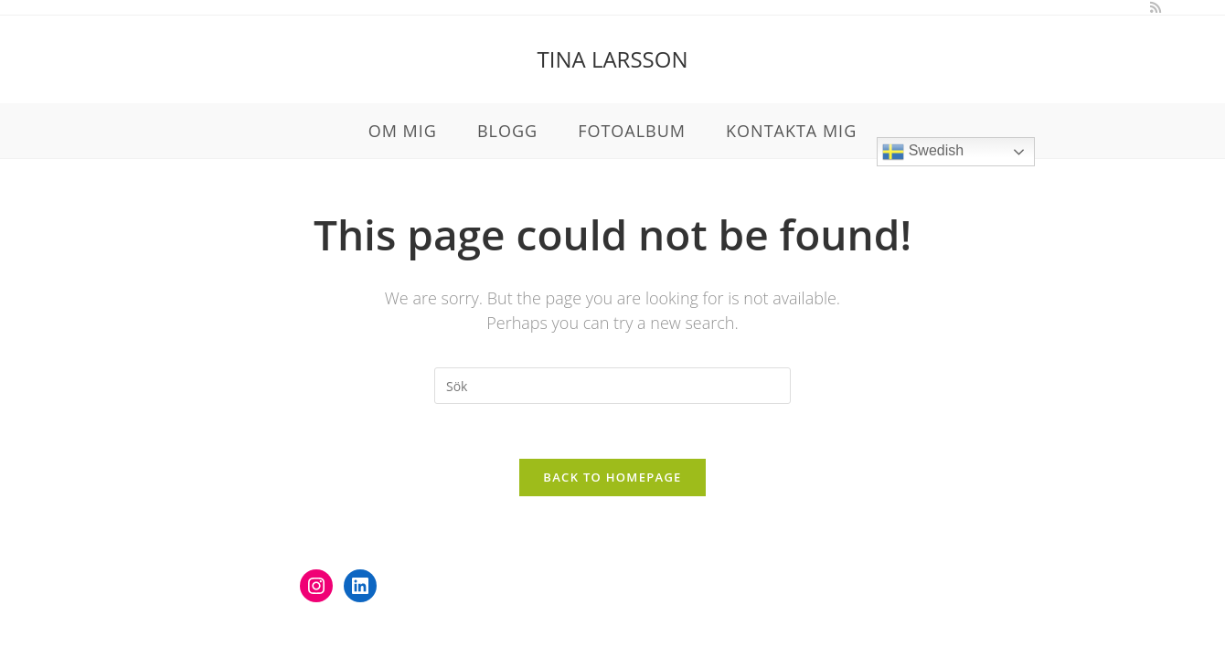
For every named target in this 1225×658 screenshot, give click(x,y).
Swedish (923, 152)
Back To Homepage (612, 477)
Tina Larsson (613, 59)
